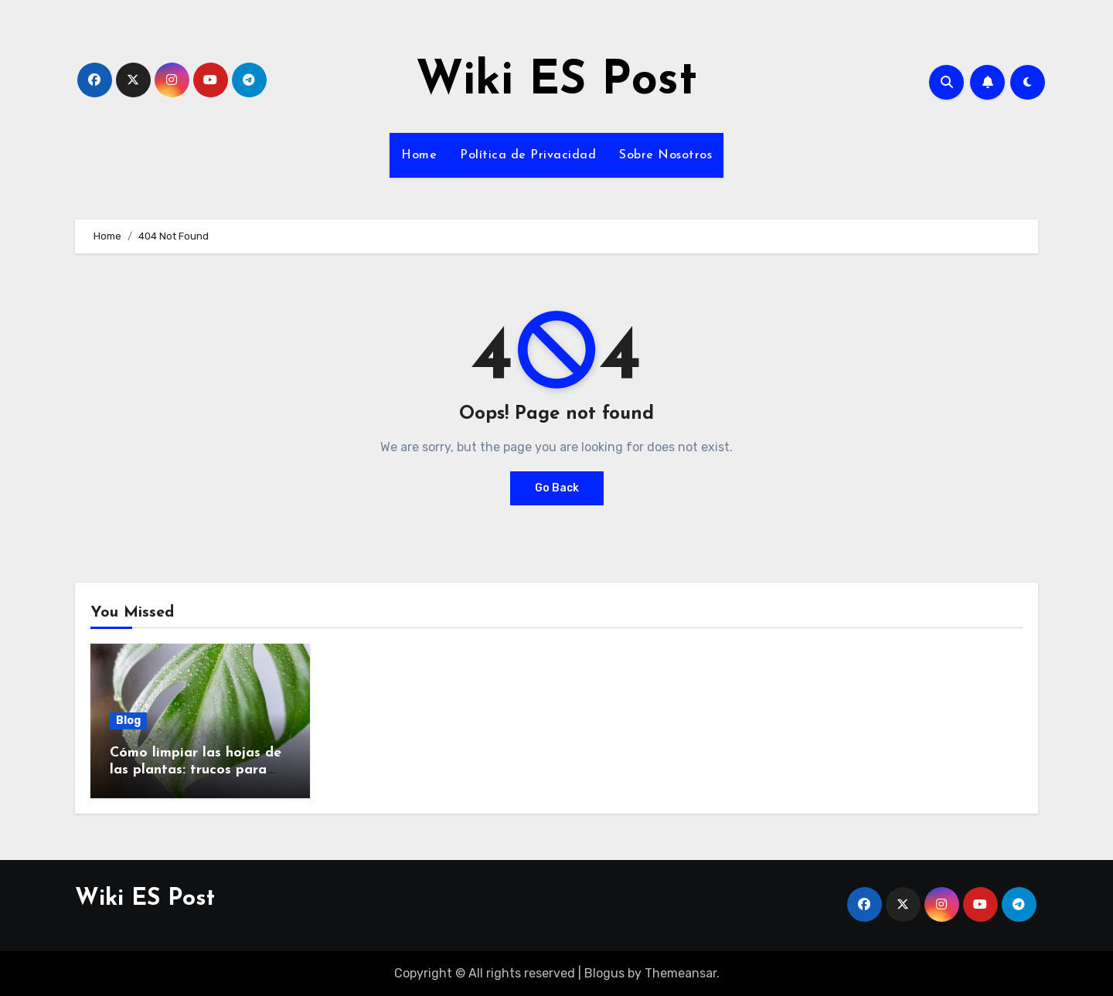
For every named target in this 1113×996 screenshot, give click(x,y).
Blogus (604, 973)
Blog (128, 720)
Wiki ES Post (556, 82)
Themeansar (680, 973)
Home (419, 155)
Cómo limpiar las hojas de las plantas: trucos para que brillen (195, 770)
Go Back (557, 488)
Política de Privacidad (528, 155)
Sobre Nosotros (665, 155)
